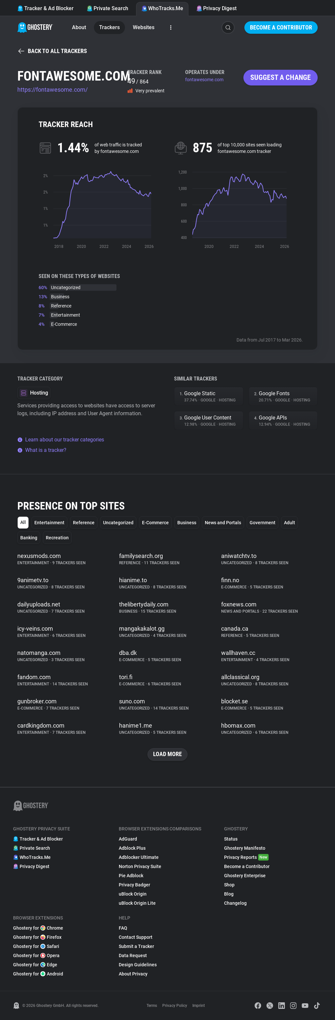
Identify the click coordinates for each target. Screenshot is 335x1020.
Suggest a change (280, 77)
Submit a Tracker (136, 946)
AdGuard (128, 839)
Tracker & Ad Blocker (45, 8)
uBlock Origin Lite (137, 903)
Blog (229, 894)
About (79, 27)
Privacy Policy (174, 1005)
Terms (152, 1005)
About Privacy (133, 973)
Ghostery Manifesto (244, 848)
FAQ (123, 928)
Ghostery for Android (38, 973)
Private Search (107, 8)
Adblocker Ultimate (139, 857)
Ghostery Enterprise (245, 875)
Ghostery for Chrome (38, 928)
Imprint (198, 1005)
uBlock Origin (133, 894)
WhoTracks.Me (162, 8)
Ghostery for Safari (36, 946)
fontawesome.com (204, 79)
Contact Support (135, 937)
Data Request (133, 955)
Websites (143, 27)
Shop (229, 884)
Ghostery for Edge (35, 964)
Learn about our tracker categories (60, 439)
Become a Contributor (281, 27)
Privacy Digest (216, 8)
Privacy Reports (246, 857)
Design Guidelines (138, 964)
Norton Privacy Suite (140, 866)
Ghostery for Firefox (37, 937)
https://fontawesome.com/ (52, 89)
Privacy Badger (134, 884)
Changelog (235, 903)
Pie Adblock (131, 875)
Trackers (109, 27)
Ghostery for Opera (36, 955)
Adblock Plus (132, 848)
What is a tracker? (41, 450)
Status (231, 839)
